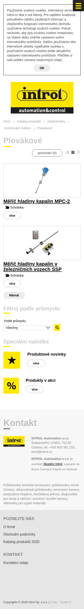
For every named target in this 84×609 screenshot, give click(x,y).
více (12, 215)
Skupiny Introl (52, 464)
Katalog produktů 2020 (21, 542)
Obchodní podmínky (19, 534)
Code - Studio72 (60, 602)
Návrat (14, 295)
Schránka (15, 207)
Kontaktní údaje (15, 563)
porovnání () (47, 153)
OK (42, 68)
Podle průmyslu (15, 321)
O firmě (9, 527)
